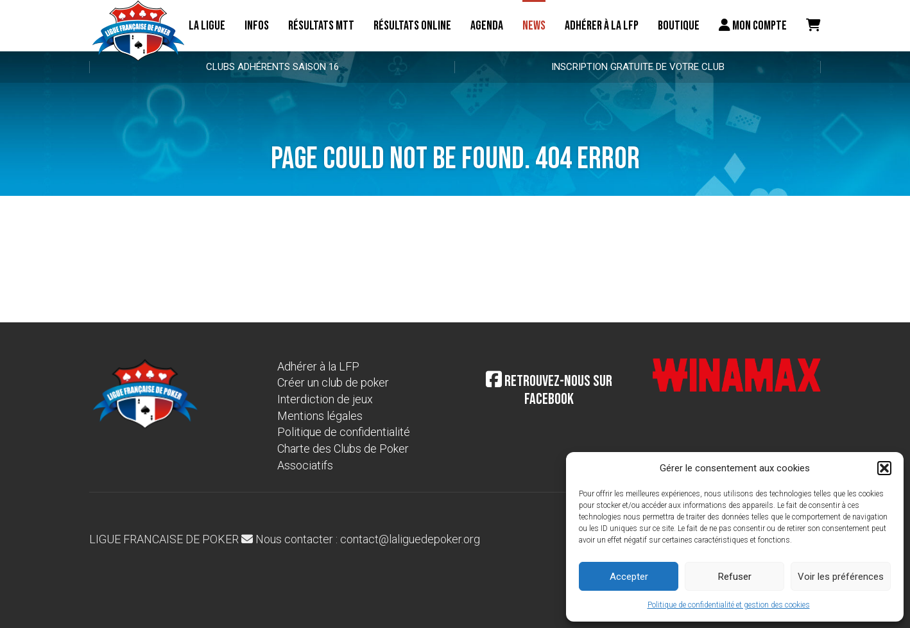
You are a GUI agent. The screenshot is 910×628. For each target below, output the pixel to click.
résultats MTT (321, 25)
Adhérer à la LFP (602, 25)
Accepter (629, 576)
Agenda (486, 25)
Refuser (734, 576)
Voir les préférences (841, 576)
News (533, 25)
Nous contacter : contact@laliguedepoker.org (360, 539)
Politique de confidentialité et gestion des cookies (729, 604)
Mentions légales (320, 416)
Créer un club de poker (333, 382)
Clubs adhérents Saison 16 (272, 67)
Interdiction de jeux (325, 399)
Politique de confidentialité (343, 432)
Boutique (679, 25)
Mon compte (753, 25)
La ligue (207, 25)
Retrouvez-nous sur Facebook (549, 390)
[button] (884, 468)
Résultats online (412, 25)
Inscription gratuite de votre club (638, 67)
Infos (257, 25)
